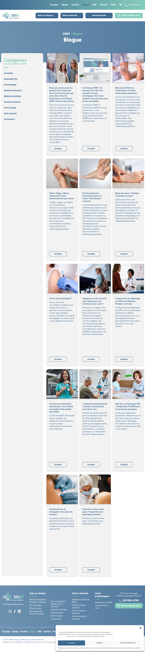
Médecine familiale (13, 98)
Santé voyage (10, 110)
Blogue (84, 5)
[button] (140, 628)
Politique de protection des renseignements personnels (45, 648)
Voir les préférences (128, 643)
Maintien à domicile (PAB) (80, 605)
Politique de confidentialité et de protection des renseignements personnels (117, 648)
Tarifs (112, 5)
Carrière (74, 5)
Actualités (9, 74)
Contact (102, 5)
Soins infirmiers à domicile (79, 622)
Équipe (63, 5)
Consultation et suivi (102, 611)
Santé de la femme (13, 104)
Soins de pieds (11, 116)
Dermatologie (10, 86)
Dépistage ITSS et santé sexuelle (36, 617)
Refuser (100, 643)
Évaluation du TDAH (103, 607)
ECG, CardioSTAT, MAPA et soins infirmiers (58, 608)
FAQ (93, 5)
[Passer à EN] (119, 5)
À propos (53, 5)
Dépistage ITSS (11, 80)
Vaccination (10, 122)
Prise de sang (35, 613)
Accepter (71, 643)
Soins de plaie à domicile (79, 616)
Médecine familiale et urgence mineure (37, 605)
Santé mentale (99, 15)
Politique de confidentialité (12, 648)
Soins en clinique (45, 15)
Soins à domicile (69, 15)
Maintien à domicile (13, 92)
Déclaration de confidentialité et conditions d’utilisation (75, 648)
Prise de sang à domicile (79, 611)
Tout (6, 68)
